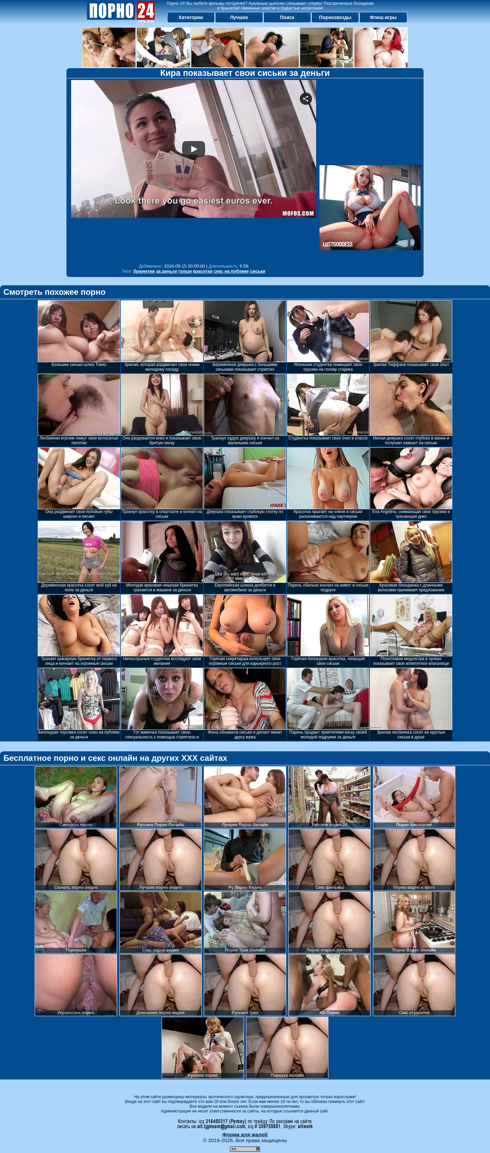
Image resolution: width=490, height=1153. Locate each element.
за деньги (166, 271)
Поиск (287, 17)
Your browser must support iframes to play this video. (193, 170)
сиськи (257, 271)
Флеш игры (383, 17)
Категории (191, 17)
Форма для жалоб (244, 1134)
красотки (202, 271)
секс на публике (231, 271)
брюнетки (144, 271)
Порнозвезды (335, 17)
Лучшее (239, 17)
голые (185, 271)
